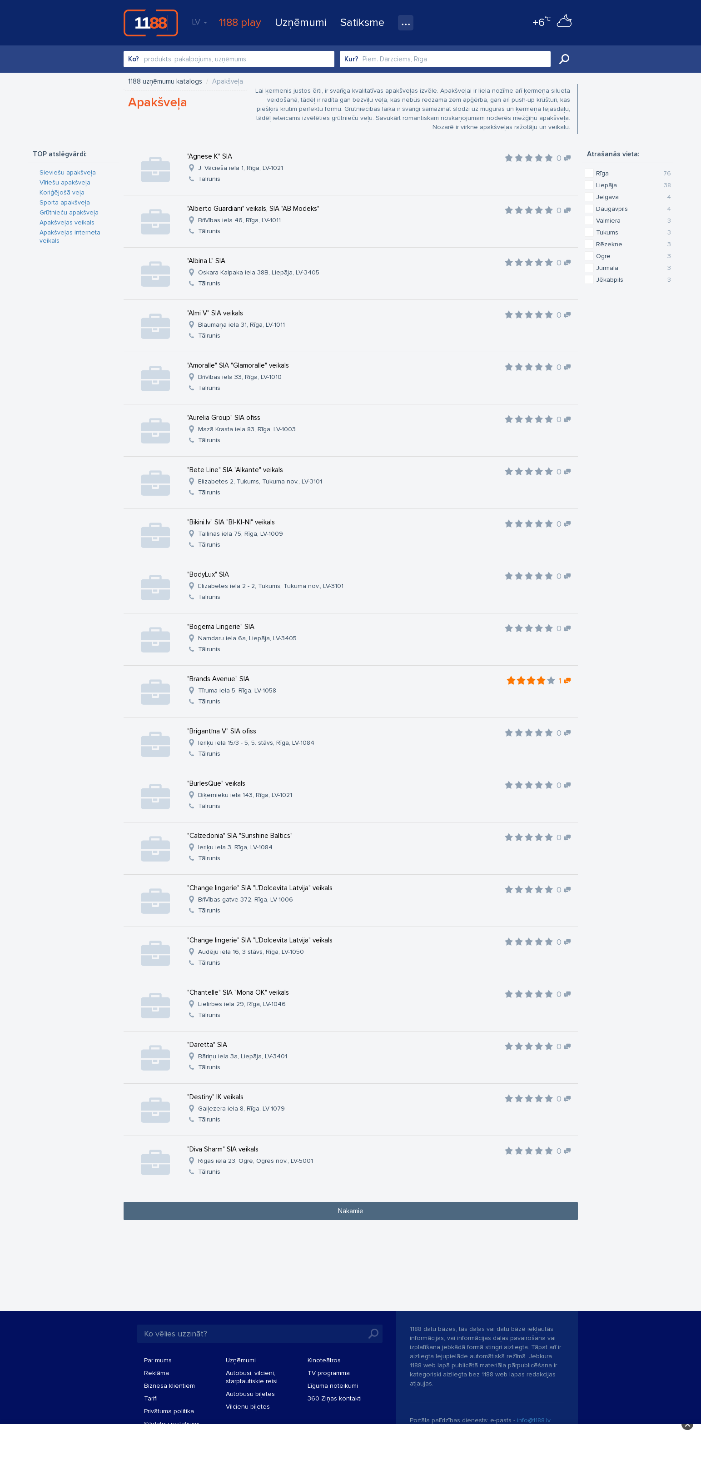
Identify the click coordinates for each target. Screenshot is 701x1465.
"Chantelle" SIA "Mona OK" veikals (238, 992)
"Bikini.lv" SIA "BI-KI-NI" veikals (231, 522)
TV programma (329, 1373)
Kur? (351, 59)
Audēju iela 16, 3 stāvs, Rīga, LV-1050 (251, 952)
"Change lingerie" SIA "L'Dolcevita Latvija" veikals (260, 888)
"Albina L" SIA (206, 261)
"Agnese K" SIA (209, 156)
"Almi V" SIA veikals (215, 313)
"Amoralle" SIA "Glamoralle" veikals (238, 365)
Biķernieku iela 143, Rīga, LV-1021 (245, 795)
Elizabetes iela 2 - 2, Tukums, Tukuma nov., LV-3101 (270, 586)
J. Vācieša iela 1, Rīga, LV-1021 (240, 168)
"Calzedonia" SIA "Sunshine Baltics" (240, 836)
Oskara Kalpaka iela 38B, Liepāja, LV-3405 (258, 272)
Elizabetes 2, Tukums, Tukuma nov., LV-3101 (260, 481)
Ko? (133, 59)
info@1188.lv (534, 1420)
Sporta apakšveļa (65, 202)
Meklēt (564, 59)
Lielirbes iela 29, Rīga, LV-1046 (242, 1004)
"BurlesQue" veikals (216, 783)
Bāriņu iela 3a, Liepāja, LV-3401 (242, 1056)
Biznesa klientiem (169, 1386)
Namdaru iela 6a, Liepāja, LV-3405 (247, 638)
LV (199, 22)
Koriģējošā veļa (62, 192)
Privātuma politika (169, 1411)
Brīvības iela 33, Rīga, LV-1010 (240, 377)
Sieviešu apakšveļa (68, 172)
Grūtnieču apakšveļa (69, 212)
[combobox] (229, 59)
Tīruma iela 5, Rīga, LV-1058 (237, 690)
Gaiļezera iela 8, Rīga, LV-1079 (241, 1108)
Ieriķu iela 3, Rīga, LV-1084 (235, 847)
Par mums (158, 1360)
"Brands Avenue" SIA (218, 679)
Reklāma (156, 1373)
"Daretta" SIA (207, 1045)
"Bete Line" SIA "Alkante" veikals (235, 470)
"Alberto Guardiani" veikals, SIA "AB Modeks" (253, 208)
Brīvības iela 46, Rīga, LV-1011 (239, 220)
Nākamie (350, 1211)
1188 (151, 22)
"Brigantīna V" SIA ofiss (221, 731)
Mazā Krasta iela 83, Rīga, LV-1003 (247, 429)
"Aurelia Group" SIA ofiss (223, 418)
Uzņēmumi (301, 22)
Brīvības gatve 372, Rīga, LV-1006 (245, 899)
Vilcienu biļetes (248, 1406)
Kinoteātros (324, 1360)
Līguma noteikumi (333, 1386)
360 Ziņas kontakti (335, 1398)
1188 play (240, 22)
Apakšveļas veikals (67, 222)
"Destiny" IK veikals (215, 1097)
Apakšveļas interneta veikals (70, 236)
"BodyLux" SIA (208, 574)
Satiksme (362, 22)
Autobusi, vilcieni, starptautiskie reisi (252, 1377)
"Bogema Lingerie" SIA (220, 627)
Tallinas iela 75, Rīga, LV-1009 (240, 534)
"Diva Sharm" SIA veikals (223, 1149)
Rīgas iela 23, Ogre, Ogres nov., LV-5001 (255, 1161)
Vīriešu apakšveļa (65, 182)
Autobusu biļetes (250, 1394)
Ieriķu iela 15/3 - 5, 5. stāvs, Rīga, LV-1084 (256, 743)
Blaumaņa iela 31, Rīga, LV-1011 (241, 325)
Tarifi (151, 1398)
